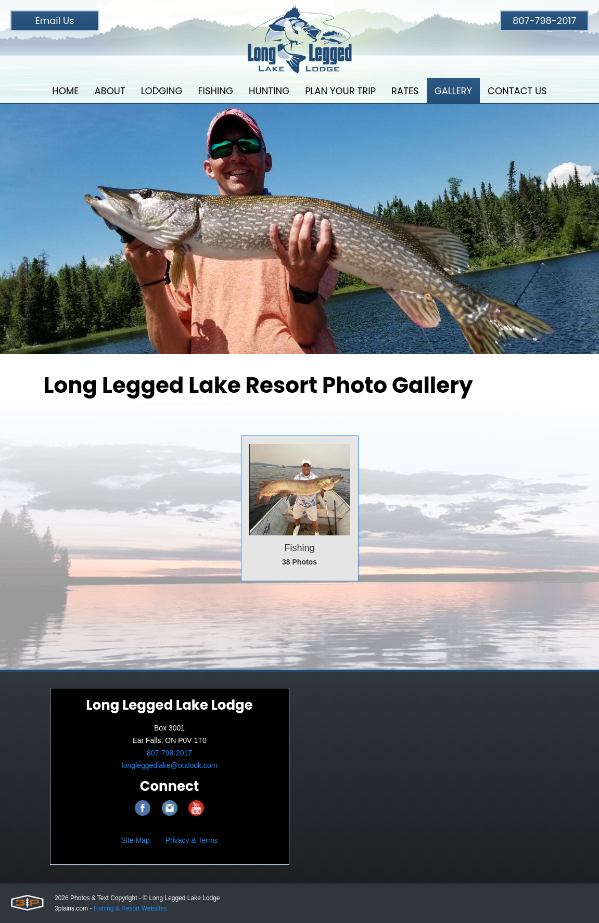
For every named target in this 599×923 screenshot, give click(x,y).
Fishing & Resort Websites (130, 908)
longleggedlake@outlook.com (170, 765)
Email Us (54, 20)
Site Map (135, 840)
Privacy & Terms (191, 840)
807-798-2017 (544, 20)
